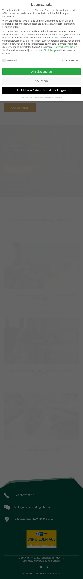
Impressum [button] (58, 95)
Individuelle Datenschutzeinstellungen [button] (41, 88)
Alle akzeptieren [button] (41, 69)
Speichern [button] (41, 79)
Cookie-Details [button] (26, 95)
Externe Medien (68, 58)
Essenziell (9, 58)
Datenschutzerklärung (65, 44)
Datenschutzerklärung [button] (43, 95)
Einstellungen (51, 48)
